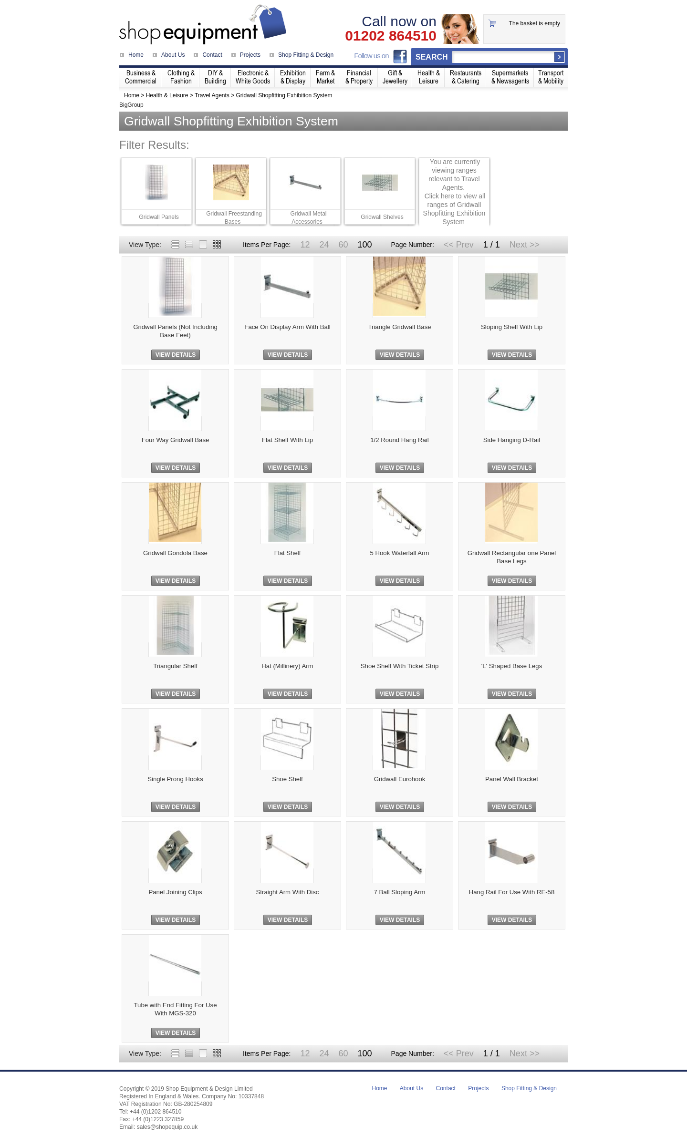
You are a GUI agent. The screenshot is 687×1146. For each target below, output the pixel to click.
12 (305, 244)
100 (364, 244)
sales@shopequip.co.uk (167, 1127)
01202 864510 (391, 36)
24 (324, 244)
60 (343, 244)
